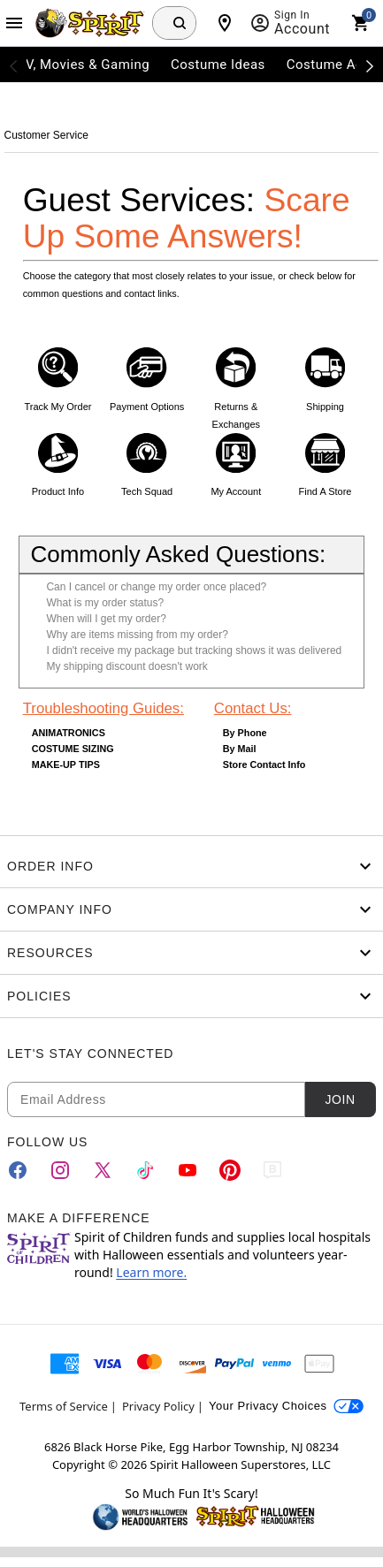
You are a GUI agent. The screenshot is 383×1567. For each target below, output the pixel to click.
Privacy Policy (158, 1406)
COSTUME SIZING (73, 748)
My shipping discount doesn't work (126, 666)
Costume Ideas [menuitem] (218, 64)
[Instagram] (60, 1170)
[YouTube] (187, 1170)
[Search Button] (179, 23)
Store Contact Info (264, 764)
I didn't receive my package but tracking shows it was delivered (193, 650)
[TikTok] (145, 1170)
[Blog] (272, 1170)
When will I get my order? (105, 618)
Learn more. (151, 1272)
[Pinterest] (230, 1170)
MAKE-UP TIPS (66, 764)
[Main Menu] (14, 23)
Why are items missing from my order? (136, 634)
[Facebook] (17, 1170)
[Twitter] (102, 1170)
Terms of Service (63, 1406)
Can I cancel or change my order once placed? (156, 587)
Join (340, 1099)
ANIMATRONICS (68, 732)
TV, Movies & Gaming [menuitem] (83, 64)
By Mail (240, 748)
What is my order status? (105, 603)
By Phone (245, 732)
